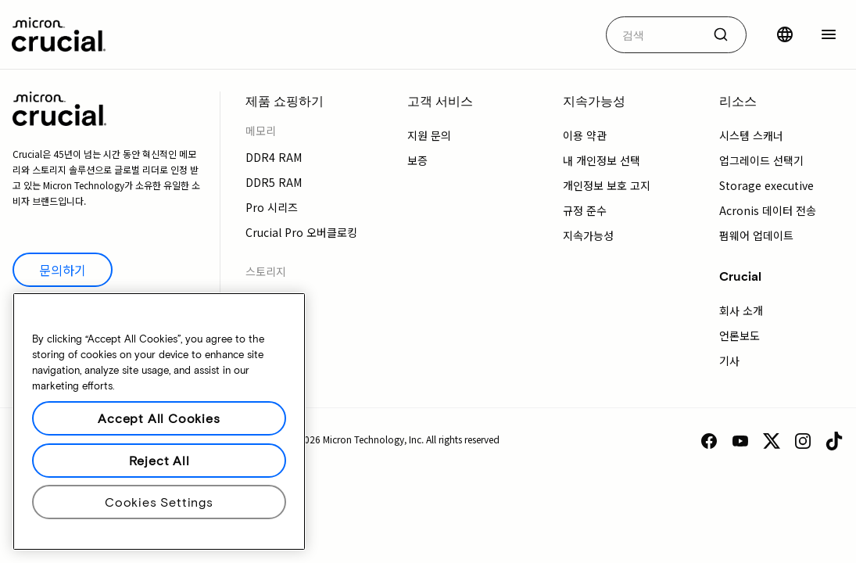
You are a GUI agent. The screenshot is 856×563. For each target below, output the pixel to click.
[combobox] (676, 34)
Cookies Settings (159, 501)
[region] (159, 421)
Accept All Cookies (159, 418)
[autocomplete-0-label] (654, 34)
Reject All (159, 460)
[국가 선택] (784, 34)
